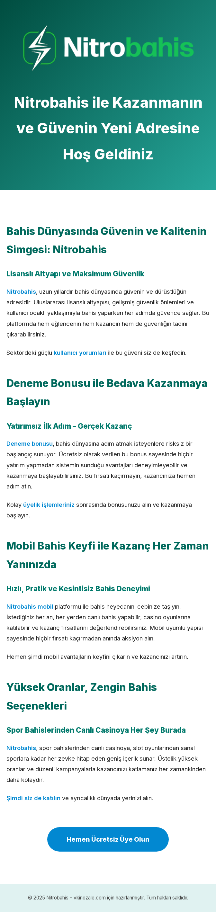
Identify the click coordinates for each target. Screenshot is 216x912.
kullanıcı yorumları (80, 352)
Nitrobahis (21, 291)
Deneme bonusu (29, 443)
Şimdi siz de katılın (33, 797)
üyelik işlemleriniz (49, 504)
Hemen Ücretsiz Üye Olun (108, 839)
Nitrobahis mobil (29, 606)
